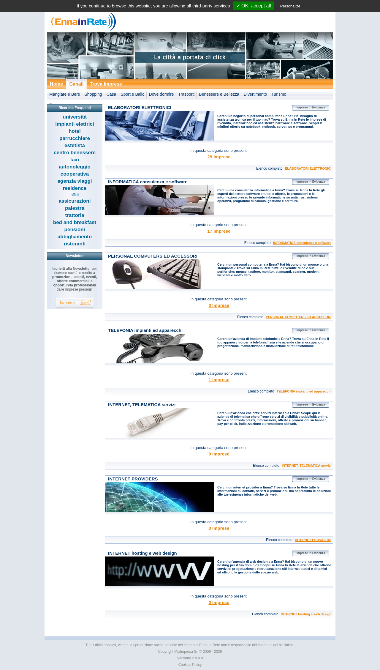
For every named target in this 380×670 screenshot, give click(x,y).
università (74, 117)
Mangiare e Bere (64, 94)
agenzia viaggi (74, 181)
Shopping (93, 94)
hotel (75, 131)
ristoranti (75, 244)
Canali (76, 83)
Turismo (278, 94)
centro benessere (75, 152)
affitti (75, 195)
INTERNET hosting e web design (306, 614)
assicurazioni (75, 201)
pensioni (74, 229)
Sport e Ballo (132, 94)
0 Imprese (218, 305)
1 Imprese (218, 379)
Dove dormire (161, 94)
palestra (74, 208)
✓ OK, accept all (253, 5)
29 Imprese (218, 156)
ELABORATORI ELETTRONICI (308, 168)
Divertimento (255, 94)
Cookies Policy (190, 665)
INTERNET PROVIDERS (313, 540)
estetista (74, 145)
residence (74, 188)
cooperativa (75, 174)
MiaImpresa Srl (186, 651)
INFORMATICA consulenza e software (302, 243)
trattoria (74, 215)
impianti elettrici (74, 124)
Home (56, 83)
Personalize (290, 6)
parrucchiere (74, 138)
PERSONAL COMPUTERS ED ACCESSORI (298, 317)
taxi (74, 160)
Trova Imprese (106, 83)
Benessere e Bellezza (219, 94)
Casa (111, 94)
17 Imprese (218, 231)
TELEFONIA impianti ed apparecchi (304, 391)
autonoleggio (75, 167)
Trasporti (186, 94)
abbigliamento (75, 236)
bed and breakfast (74, 222)
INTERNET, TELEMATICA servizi (306, 465)
